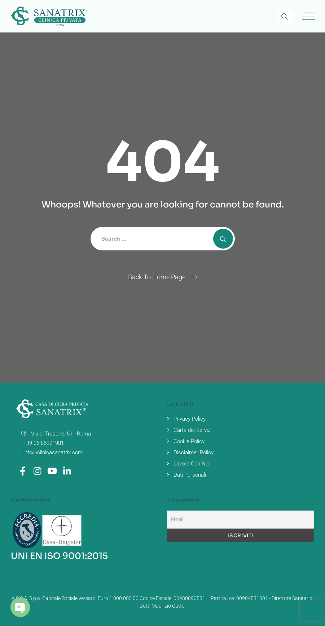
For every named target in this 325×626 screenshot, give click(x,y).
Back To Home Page (156, 277)
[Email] (241, 520)
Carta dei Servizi (192, 430)
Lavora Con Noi (192, 463)
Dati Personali (190, 475)
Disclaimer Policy (194, 452)
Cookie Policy (189, 441)
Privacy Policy (190, 419)
